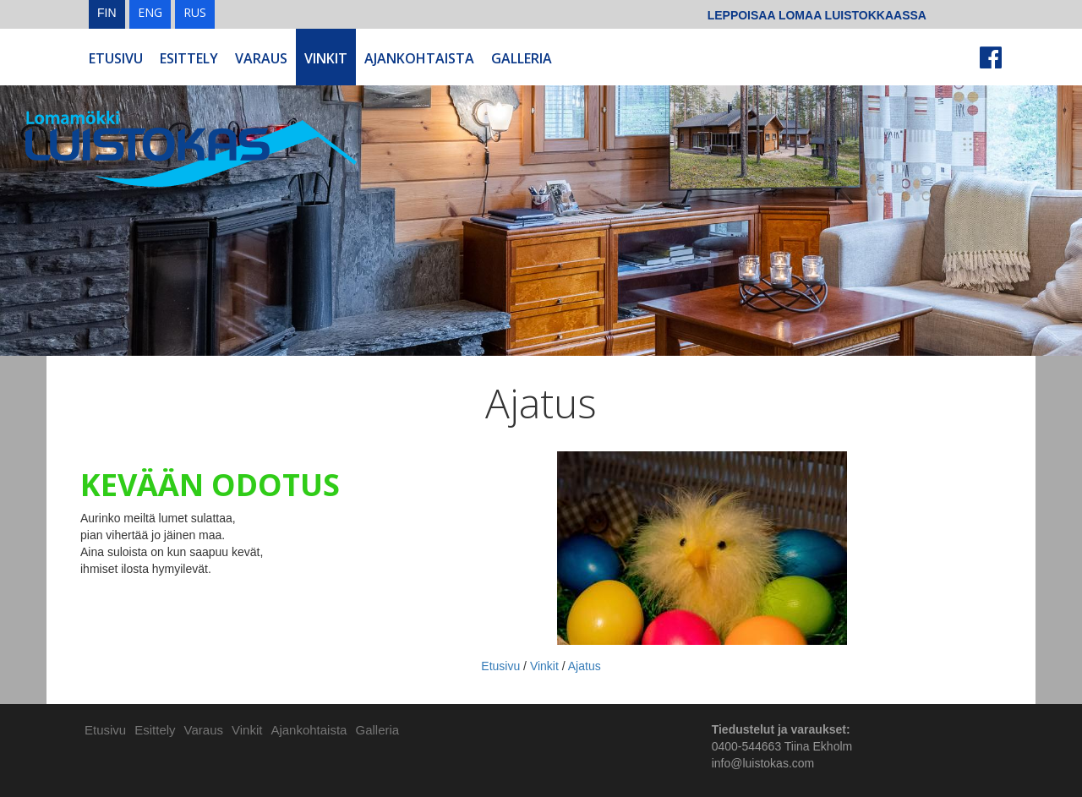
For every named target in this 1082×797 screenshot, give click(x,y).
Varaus (261, 58)
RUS (194, 12)
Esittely (189, 58)
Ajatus (584, 666)
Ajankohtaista (419, 58)
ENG (150, 12)
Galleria (521, 58)
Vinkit (325, 58)
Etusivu (116, 58)
